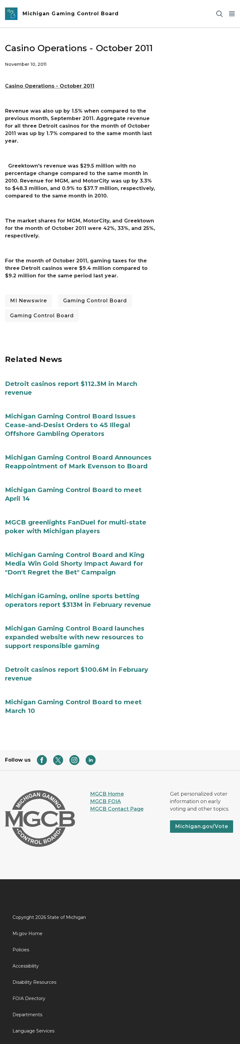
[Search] (219, 14)
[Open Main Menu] (232, 14)
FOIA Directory (28, 998)
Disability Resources (34, 982)
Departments (27, 1014)
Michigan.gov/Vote (201, 826)
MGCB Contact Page (116, 809)
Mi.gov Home (27, 933)
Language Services (33, 1031)
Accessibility (25, 966)
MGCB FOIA (105, 801)
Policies (20, 950)
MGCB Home (107, 794)
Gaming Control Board (95, 301)
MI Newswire (28, 301)
